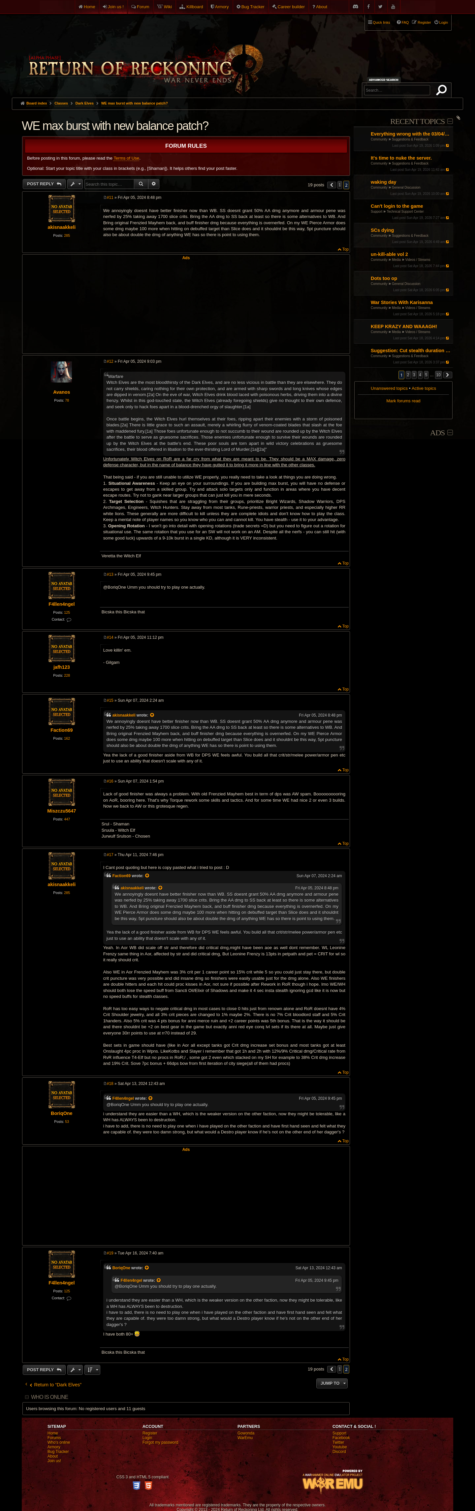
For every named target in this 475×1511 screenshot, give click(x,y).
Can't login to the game (397, 206)
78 (67, 400)
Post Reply (41, 183)
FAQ (405, 22)
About (321, 6)
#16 (110, 781)
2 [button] (408, 375)
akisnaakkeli (62, 227)
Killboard (194, 6)
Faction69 (61, 730)
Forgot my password (160, 1442)
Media (396, 260)
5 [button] (426, 375)
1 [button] (340, 185)
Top (345, 249)
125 (67, 612)
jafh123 (61, 667)
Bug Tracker (253, 6)
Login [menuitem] (443, 22)
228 (67, 675)
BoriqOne (62, 1113)
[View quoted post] (152, 715)
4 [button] (420, 375)
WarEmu (245, 1437)
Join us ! (116, 6)
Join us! (54, 1461)
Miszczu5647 (61, 811)
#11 (110, 197)
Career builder (291, 6)
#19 (110, 1253)
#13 (110, 574)
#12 (110, 361)
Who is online (49, 1397)
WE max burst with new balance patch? (134, 103)
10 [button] (438, 375)
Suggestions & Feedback (410, 139)
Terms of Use (126, 158)
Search (442, 91)
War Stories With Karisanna (402, 302)
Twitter (338, 1442)
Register (149, 1433)
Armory (222, 6)
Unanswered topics (389, 388)
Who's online (59, 1442)
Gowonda (246, 1433)
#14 (110, 637)
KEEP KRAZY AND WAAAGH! (404, 326)
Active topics (424, 388)
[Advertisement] (186, 306)
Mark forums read (403, 400)
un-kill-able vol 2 (389, 254)
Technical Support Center (405, 211)
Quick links (381, 22)
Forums (54, 1437)
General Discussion (406, 187)
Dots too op (384, 278)
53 (67, 1122)
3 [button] (414, 375)
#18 (110, 1083)
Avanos (61, 392)
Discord (339, 1451)
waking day (383, 182)
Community (379, 139)
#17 (110, 854)
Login (147, 1437)
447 (67, 819)
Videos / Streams (417, 260)
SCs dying (382, 230)
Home (89, 6)
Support (376, 211)
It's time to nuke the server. (401, 158)
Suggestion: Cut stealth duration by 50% (411, 350)
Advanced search (384, 79)
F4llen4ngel (61, 604)
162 (67, 738)
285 (67, 235)
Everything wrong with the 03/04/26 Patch (411, 134)
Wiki (168, 6)
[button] (448, 375)
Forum (143, 6)
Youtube (339, 1447)
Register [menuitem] (424, 22)
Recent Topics (417, 121)
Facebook (341, 1437)
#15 (110, 700)
